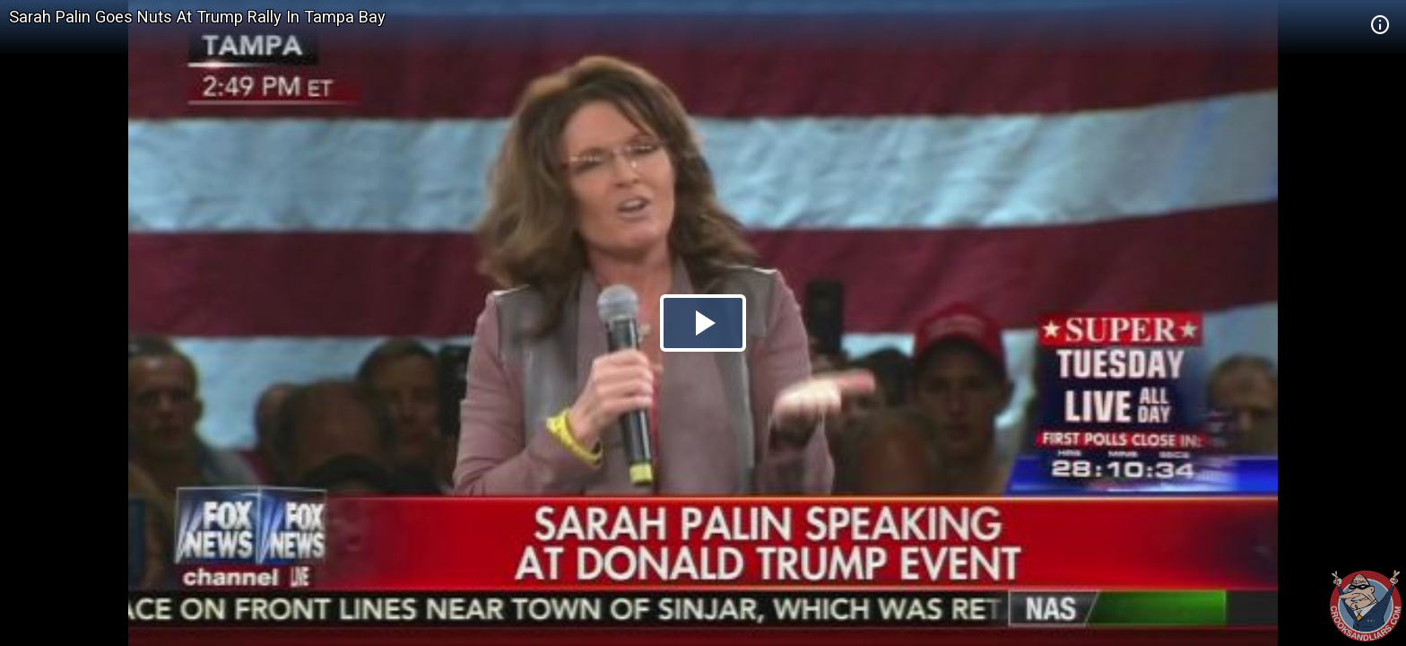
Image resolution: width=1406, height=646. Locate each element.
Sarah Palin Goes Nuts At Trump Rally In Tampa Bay (197, 16)
